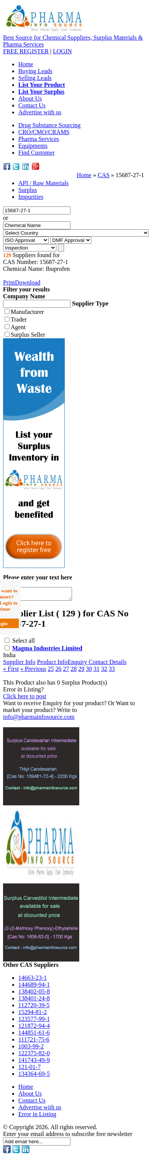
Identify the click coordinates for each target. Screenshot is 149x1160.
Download (27, 282)
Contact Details (108, 664)
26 (58, 671)
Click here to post (24, 698)
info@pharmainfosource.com (39, 719)
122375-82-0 (34, 1055)
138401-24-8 (34, 1000)
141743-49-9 (34, 1062)
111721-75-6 (33, 1041)
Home (25, 64)
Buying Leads (35, 71)
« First (11, 671)
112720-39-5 (34, 1007)
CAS (103, 175)
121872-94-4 (34, 1028)
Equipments (32, 145)
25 (51, 671)
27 (66, 671)
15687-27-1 (129, 175)
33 (112, 671)
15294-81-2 (32, 1014)
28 (73, 671)
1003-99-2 (31, 1048)
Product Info (52, 664)
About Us (30, 98)
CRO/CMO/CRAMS (43, 132)
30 (89, 671)
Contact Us (32, 105)
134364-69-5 (34, 1076)
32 (104, 671)
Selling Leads (35, 78)
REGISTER (26, 51)
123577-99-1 (34, 1021)
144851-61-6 (34, 1035)
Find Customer (36, 152)
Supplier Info (19, 664)
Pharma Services (38, 139)
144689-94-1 (34, 987)
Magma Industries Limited (47, 650)
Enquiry (78, 664)
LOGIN (62, 51)
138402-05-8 (34, 993)
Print (9, 282)
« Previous (33, 671)
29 (81, 671)
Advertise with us (39, 112)
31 (96, 671)
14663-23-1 (32, 980)
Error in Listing (37, 1116)
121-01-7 (29, 1069)
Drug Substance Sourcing (49, 125)
